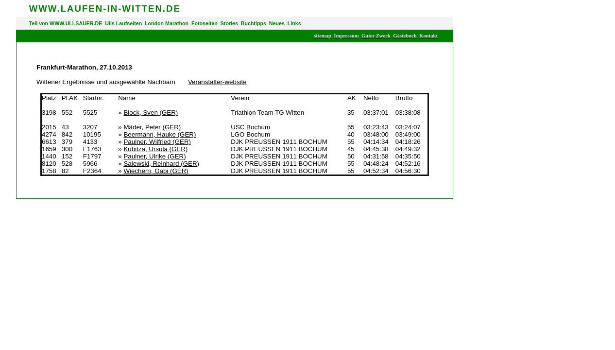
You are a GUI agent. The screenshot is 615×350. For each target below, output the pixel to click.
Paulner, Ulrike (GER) (154, 156)
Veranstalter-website (217, 82)
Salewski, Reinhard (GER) (161, 163)
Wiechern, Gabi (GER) (155, 171)
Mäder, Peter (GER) (152, 127)
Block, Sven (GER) (150, 112)
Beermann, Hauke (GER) (159, 134)
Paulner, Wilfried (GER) (157, 141)
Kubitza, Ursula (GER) (155, 149)
